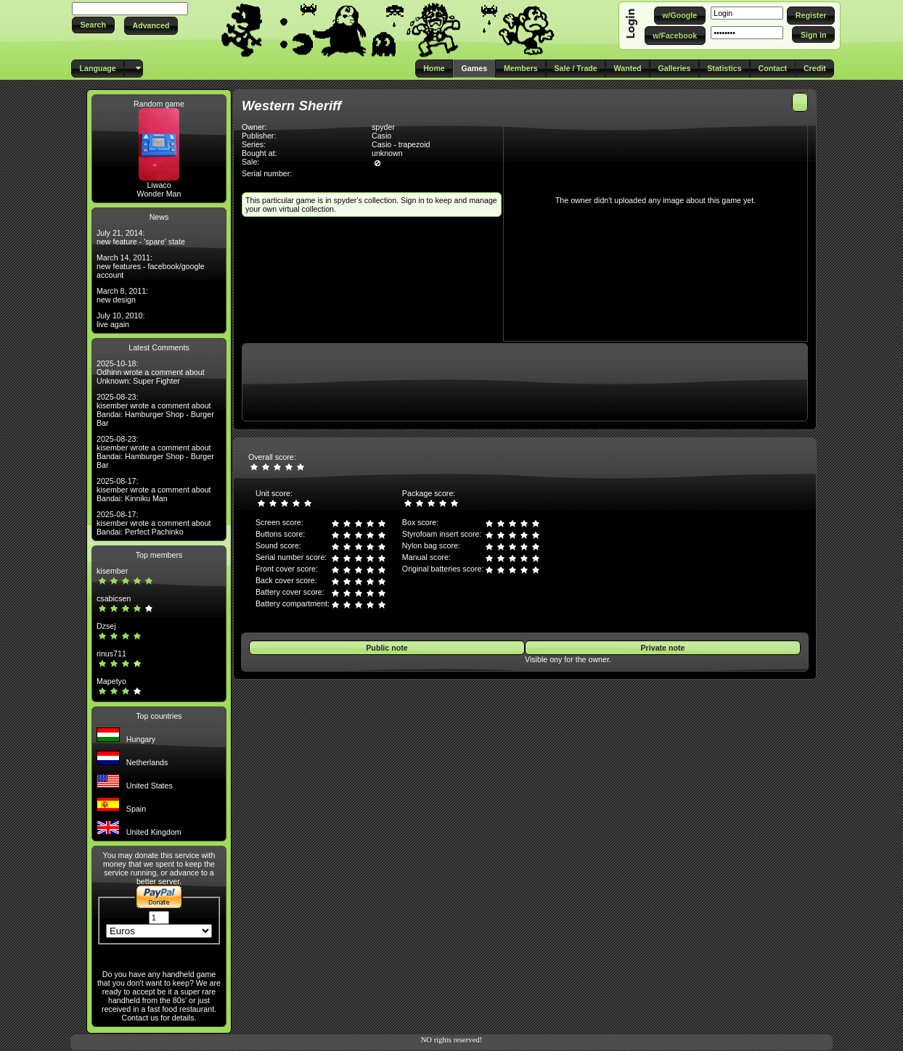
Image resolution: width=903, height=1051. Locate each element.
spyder (383, 127)
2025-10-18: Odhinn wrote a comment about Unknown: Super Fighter (151, 372)
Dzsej (106, 626)
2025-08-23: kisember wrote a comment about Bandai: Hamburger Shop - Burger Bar (155, 409)
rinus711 (111, 653)
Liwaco (159, 185)
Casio (381, 135)
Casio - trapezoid (401, 144)
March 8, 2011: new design (122, 295)
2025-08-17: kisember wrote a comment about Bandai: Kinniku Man (154, 490)
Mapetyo (111, 681)
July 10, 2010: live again (120, 320)
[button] (93, 25)
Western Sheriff (291, 105)
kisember (112, 570)
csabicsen (114, 598)
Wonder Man (159, 193)
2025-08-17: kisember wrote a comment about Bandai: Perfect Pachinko (154, 523)
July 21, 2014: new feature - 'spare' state (141, 237)
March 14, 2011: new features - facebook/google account (151, 266)
